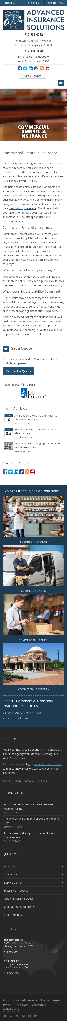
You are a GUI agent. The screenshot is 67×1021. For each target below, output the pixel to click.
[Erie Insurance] (33, 393)
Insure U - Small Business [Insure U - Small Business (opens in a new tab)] (17, 718)
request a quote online (48, 764)
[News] (42, 68)
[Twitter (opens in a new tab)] (25, 68)
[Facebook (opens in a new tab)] (20, 68)
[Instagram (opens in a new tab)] (36, 68)
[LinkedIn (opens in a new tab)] (31, 68)
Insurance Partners (19, 384)
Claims (33, 3)
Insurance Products (33, 890)
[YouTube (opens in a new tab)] (47, 68)
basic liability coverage (22, 208)
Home (6, 780)
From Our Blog (15, 408)
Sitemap (42, 780)
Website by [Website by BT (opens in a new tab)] (12, 1009)
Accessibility (39, 1005)
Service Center (33, 882)
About (17, 780)
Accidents (56, 3)
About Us (33, 866)
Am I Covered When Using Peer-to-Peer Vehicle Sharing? (33, 419)
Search (57, 1000)
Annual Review (32, 75)
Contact (29, 780)
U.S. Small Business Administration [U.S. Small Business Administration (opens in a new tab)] (22, 712)
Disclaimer (22, 1005)
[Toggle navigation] (61, 83)
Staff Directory (33, 914)
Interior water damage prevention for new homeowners (33, 447)
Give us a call (45, 330)
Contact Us (33, 874)
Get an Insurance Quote (33, 898)
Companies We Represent (33, 906)
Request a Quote (18, 371)
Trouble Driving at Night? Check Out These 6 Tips (33, 433)
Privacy (7, 1005)
